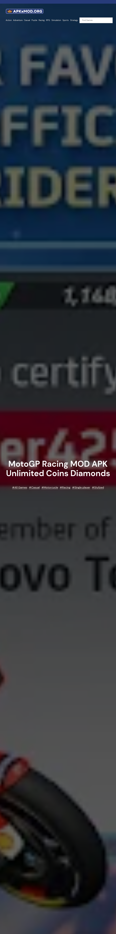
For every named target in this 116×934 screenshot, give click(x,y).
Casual (35, 487)
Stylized (99, 487)
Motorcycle (51, 487)
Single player (82, 487)
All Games (20, 487)
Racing (66, 487)
